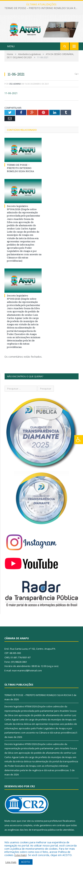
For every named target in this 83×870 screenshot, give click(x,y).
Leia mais (20, 855)
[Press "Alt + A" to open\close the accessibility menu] (78, 439)
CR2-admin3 (15, 83)
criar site (26, 820)
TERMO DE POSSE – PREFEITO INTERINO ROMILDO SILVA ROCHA (42, 8)
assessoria (16, 825)
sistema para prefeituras (48, 820)
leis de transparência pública (40, 829)
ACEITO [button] (25, 861)
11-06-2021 (11, 93)
